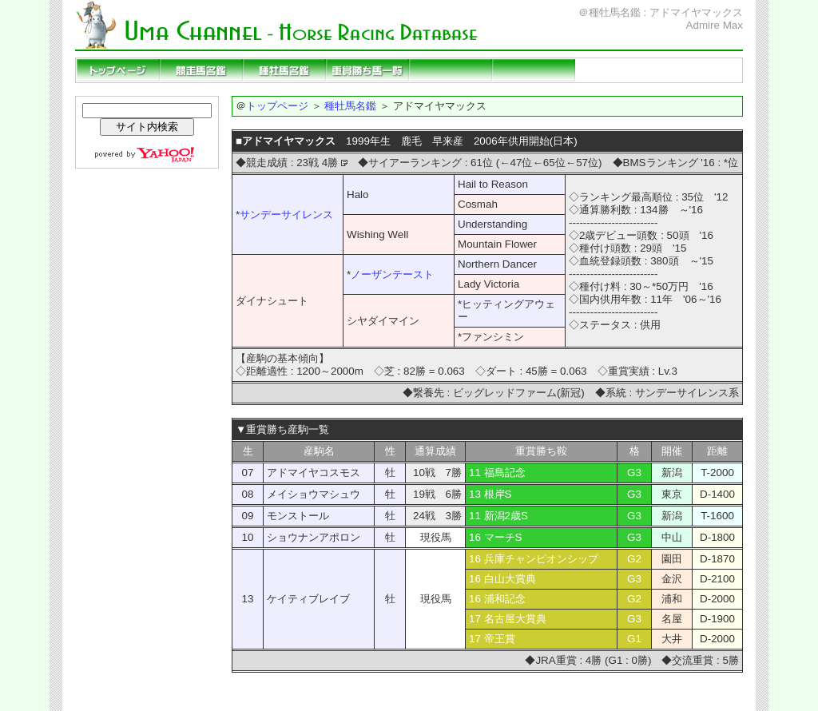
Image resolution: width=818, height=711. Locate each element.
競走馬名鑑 (201, 70)
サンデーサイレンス (286, 214)
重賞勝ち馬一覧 (367, 70)
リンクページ (616, 70)
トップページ (118, 70)
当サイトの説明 (699, 70)
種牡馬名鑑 (284, 70)
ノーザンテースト (392, 274)
